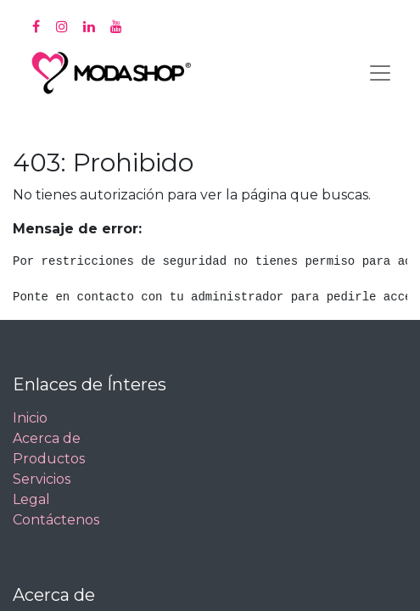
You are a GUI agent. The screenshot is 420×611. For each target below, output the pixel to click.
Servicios (41, 479)
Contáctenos (56, 520)
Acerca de (47, 438)
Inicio (30, 418)
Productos (49, 459)
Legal (31, 499)
